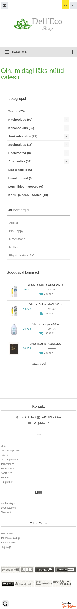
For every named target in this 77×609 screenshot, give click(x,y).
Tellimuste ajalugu (10, 538)
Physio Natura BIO (22, 255)
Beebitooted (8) (19, 153)
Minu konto (7, 533)
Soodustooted (8, 507)
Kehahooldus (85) (21, 128)
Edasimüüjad (8, 468)
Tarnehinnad (7, 464)
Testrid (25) (16, 111)
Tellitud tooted (8, 542)
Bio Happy (16, 231)
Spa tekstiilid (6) (20, 169)
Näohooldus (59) (20, 119)
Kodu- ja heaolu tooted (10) (28, 195)
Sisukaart (6, 512)
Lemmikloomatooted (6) (25, 186)
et (65, 5)
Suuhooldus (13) (20, 144)
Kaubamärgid (8, 503)
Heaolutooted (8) (20, 178)
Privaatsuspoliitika (11, 450)
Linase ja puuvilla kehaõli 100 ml (45, 284)
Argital (13, 222)
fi (73, 5)
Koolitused (6, 473)
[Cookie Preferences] (5, 603)
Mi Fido (14, 247)
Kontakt (5, 477)
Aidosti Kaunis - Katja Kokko (45, 343)
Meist (4, 446)
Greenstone (17, 239)
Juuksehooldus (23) (22, 136)
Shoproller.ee (69, 605)
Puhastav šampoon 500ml (45, 324)
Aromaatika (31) (20, 161)
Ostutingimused (9, 459)
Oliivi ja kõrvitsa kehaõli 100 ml (45, 304)
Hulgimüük (7, 482)
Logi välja (6, 547)
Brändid (5, 455)
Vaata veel (38, 363)
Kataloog (20, 52)
